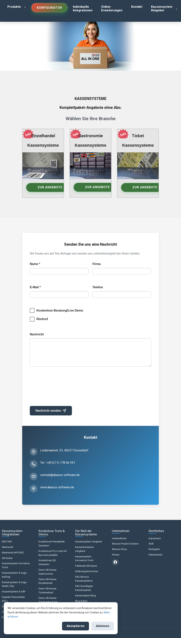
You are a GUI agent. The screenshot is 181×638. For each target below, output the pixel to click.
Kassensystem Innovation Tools (16, 565)
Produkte (14, 7)
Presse (115, 554)
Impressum (155, 538)
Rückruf (42, 319)
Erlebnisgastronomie (86, 571)
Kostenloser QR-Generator (47, 562)
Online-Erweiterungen (111, 8)
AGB (151, 543)
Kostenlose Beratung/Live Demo (59, 310)
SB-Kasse (7, 558)
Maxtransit (7, 547)
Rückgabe (154, 549)
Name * (35, 264)
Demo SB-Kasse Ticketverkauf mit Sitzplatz (48, 602)
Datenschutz (155, 554)
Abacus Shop (119, 549)
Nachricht (37, 334)
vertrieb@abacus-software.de (60, 475)
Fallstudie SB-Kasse (86, 565)
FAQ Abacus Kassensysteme (84, 578)
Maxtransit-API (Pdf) (13, 552)
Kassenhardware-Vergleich (84, 549)
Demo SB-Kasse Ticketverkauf (47, 590)
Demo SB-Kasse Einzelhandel (47, 581)
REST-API (7, 541)
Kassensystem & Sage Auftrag (14, 574)
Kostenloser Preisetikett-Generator (52, 543)
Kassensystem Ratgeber (161, 8)
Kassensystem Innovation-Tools (84, 558)
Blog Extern (81, 601)
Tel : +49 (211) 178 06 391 (57, 462)
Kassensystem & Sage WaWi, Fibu (14, 584)
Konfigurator (49, 7)
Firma (96, 264)
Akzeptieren (75, 626)
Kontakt (136, 7)
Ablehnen (102, 626)
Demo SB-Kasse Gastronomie (47, 571)
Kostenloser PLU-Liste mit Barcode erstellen (53, 553)
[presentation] (58, 388)
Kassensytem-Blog (85, 595)
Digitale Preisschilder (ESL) (13, 599)
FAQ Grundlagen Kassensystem (84, 588)
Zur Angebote (50, 187)
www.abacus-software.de (57, 487)
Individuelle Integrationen (82, 8)
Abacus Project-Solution (125, 543)
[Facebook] (115, 562)
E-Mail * (35, 287)
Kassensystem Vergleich (88, 541)
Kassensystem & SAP (13, 591)
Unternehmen (119, 538)
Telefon (97, 287)
